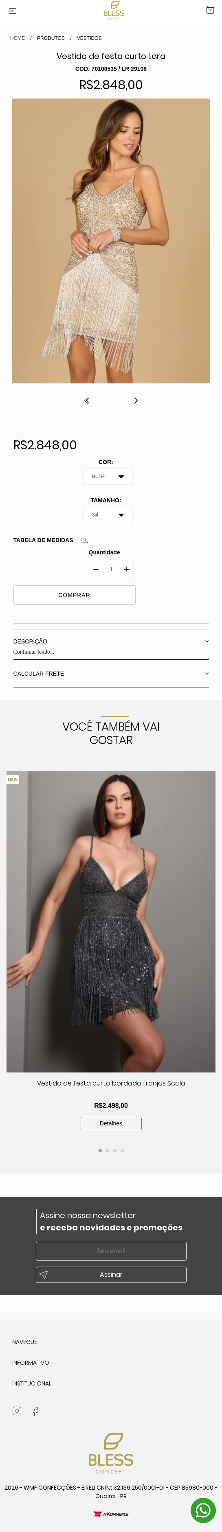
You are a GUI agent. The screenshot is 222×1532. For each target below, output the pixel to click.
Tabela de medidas (43, 540)
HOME (17, 38)
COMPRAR (74, 595)
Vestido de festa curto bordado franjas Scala (111, 1083)
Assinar (111, 1274)
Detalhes (111, 1123)
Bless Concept (114, 10)
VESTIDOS (89, 38)
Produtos (51, 38)
